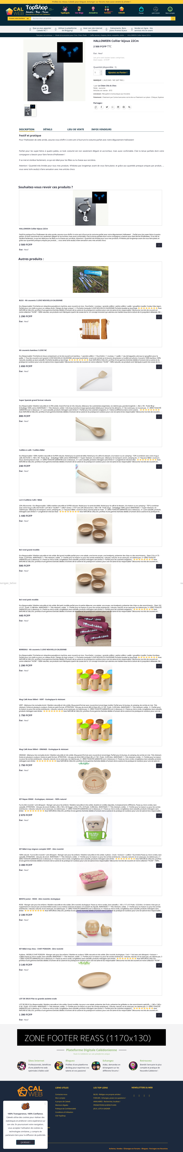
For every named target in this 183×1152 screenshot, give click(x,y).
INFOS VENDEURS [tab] (101, 129)
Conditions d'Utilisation (64, 1112)
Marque (97, 80)
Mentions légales (61, 1105)
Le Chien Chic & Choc (107, 85)
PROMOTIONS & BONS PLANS (104, 1105)
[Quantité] (96, 72)
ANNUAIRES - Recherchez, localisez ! (106, 1101)
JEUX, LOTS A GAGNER (101, 1108)
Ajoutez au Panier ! (117, 72)
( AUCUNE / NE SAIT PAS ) (113, 80)
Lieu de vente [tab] (75, 129)
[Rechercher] (101, 18)
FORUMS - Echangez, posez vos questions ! (109, 1098)
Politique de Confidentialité (65, 1108)
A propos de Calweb (62, 1101)
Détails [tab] (47, 129)
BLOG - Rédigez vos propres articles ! (107, 1094)
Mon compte (60, 1098)
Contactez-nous (61, 1094)
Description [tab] (26, 129)
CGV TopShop (60, 1116)
